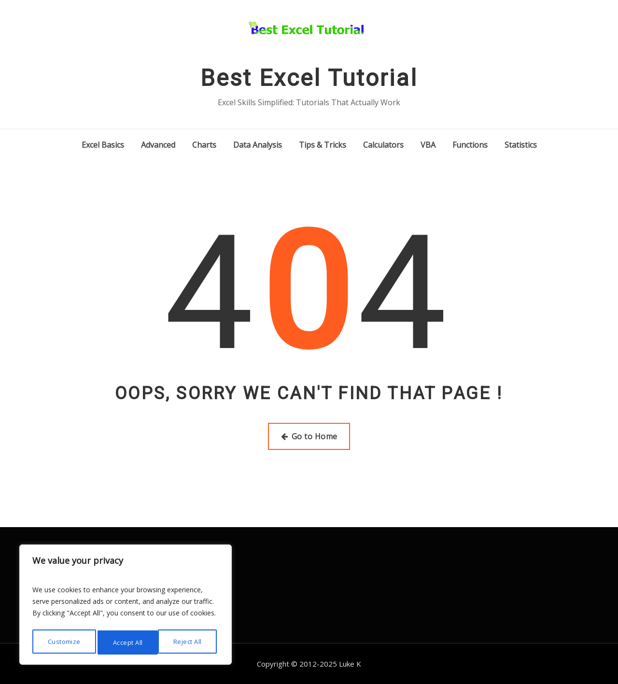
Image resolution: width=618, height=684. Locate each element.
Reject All (127, 642)
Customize (63, 642)
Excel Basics (103, 145)
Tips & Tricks (322, 145)
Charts (204, 145)
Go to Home (309, 436)
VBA (428, 145)
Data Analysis (257, 145)
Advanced (158, 145)
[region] (125, 606)
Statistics (521, 145)
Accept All (189, 642)
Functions (470, 145)
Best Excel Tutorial (309, 78)
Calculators (383, 145)
